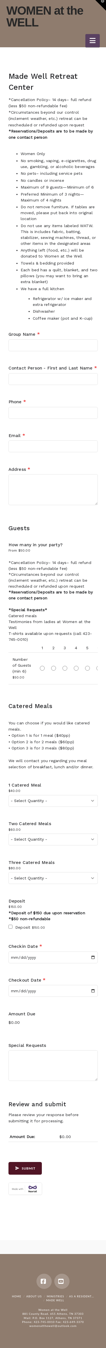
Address (19, 469)
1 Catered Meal (25, 785)
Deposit (16, 901)
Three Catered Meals (31, 862)
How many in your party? (35, 544)
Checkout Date (27, 980)
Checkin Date (25, 946)
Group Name (24, 334)
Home (16, 1296)
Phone (17, 401)
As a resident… (81, 1296)
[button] (92, 40)
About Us (34, 1296)
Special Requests (27, 1045)
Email (16, 435)
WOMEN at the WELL (45, 16)
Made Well (55, 1300)
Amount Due (22, 1013)
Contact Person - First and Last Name (52, 368)
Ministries (55, 1296)
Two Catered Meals (29, 823)
